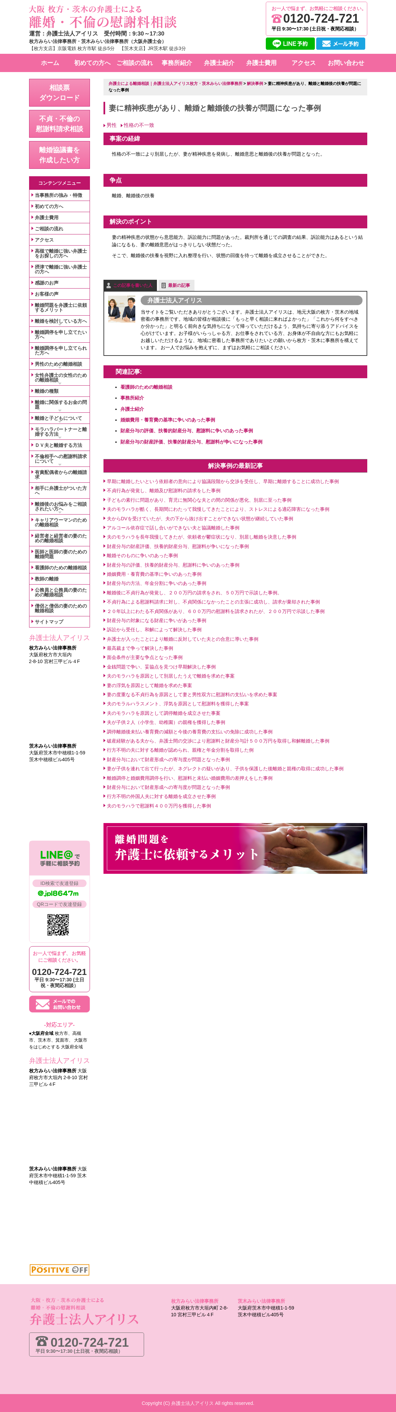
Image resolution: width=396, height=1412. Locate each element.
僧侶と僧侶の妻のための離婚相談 (61, 608)
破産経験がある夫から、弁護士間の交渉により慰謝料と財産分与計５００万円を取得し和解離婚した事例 (218, 740)
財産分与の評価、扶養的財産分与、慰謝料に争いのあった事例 (186, 430)
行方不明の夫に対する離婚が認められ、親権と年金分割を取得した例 (180, 750)
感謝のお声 (47, 283)
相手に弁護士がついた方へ (61, 490)
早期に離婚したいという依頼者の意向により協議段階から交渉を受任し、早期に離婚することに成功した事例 (223, 481)
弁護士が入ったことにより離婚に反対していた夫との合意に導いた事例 (182, 638)
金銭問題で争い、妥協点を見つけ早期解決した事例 (161, 666)
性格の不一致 (139, 125)
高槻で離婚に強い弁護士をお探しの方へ (61, 253)
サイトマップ (49, 621)
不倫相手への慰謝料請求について (61, 459)
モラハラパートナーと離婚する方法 (61, 432)
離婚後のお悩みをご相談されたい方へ (61, 506)
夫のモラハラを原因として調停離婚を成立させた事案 (163, 712)
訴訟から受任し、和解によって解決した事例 (154, 629)
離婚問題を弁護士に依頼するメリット (61, 307)
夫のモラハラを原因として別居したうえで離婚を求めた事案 (171, 675)
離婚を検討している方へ (61, 321)
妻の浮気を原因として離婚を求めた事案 (149, 685)
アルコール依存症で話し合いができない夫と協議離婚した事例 (173, 527)
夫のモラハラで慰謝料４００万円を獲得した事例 (159, 805)
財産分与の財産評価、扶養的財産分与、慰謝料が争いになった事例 (191, 441)
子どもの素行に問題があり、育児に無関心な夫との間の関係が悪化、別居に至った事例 (199, 499)
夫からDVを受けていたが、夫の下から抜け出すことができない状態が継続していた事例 (200, 518)
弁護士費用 (47, 217)
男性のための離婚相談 (58, 364)
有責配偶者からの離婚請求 (61, 475)
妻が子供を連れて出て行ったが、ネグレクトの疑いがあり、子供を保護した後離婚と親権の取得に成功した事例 (225, 768)
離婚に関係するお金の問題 (61, 405)
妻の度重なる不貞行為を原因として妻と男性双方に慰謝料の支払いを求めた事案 (192, 694)
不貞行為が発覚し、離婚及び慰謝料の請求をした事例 (163, 490)
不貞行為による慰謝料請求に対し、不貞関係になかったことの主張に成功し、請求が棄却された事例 (213, 601)
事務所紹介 (132, 398)
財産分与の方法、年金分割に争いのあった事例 (156, 583)
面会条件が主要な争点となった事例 (145, 657)
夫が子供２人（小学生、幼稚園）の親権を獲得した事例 (166, 722)
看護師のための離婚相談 (146, 386)
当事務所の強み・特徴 (58, 195)
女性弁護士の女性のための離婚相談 (61, 377)
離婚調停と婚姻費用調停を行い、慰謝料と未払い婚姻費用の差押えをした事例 (190, 777)
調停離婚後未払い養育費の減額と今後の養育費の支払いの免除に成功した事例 (190, 731)
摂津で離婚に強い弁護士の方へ (61, 269)
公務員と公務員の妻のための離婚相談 (61, 592)
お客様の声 (47, 294)
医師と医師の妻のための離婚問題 (61, 554)
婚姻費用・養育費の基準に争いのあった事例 (167, 419)
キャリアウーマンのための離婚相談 (61, 522)
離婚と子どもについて (58, 418)
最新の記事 (179, 285)
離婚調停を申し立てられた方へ (61, 350)
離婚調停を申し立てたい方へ (61, 334)
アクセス (44, 240)
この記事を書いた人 (133, 285)
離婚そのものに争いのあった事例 (142, 555)
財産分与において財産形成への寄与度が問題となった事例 (168, 759)
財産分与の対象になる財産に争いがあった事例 (156, 620)
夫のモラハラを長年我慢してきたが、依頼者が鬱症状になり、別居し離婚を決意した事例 (201, 537)
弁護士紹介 (132, 408)
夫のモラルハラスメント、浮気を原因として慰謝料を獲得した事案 (178, 703)
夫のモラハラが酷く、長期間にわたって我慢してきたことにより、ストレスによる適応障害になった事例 (218, 508)
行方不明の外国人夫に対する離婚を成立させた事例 (161, 796)
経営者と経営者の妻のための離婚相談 (61, 538)
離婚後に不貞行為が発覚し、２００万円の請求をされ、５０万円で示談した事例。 (194, 592)
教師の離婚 (47, 579)
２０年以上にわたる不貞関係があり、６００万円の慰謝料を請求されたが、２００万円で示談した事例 (216, 611)
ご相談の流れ (49, 228)
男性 (112, 125)
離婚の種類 (47, 391)
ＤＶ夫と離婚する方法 (58, 445)
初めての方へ (49, 206)
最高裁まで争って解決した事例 (140, 648)
